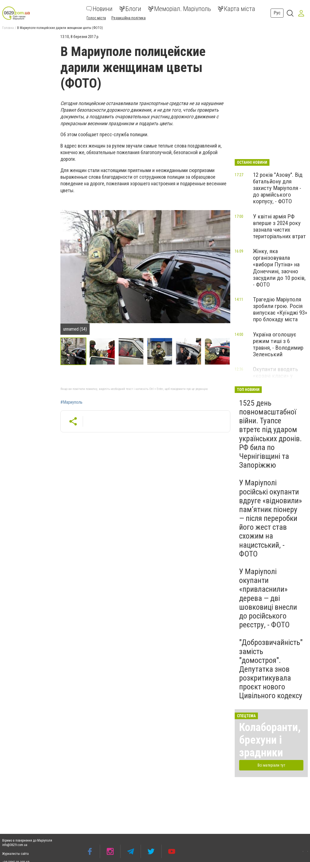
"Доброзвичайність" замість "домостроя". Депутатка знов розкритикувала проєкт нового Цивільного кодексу (271, 669)
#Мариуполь (71, 402)
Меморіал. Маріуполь (179, 9)
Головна (8, 28)
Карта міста (236, 9)
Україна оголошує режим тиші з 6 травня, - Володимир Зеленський (278, 344)
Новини (99, 9)
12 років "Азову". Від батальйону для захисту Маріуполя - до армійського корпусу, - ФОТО (278, 188)
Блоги (130, 9)
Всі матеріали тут (271, 765)
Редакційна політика (128, 18)
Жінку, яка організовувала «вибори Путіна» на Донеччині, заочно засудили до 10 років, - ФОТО (279, 268)
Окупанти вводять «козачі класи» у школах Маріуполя (275, 376)
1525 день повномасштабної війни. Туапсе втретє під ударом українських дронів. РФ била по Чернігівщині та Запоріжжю (270, 434)
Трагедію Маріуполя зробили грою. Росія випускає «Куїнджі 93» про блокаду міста (280, 309)
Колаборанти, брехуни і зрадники (270, 740)
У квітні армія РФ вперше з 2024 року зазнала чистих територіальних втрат (279, 226)
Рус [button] (277, 12)
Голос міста (96, 18)
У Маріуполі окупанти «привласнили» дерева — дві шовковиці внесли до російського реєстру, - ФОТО (268, 598)
